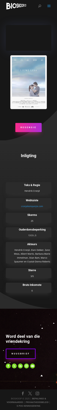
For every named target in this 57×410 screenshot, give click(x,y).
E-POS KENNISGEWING (28, 405)
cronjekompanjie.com (32, 206)
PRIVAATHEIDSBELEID (37, 402)
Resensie (28, 127)
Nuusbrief (21, 353)
